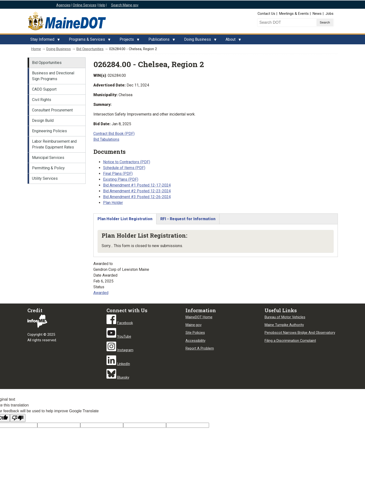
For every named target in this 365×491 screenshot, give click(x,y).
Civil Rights (41, 99)
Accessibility (195, 340)
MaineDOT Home (199, 317)
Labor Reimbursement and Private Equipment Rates (54, 144)
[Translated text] (144, 425)
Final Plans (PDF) (118, 173)
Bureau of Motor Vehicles (285, 317)
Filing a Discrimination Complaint (290, 340)
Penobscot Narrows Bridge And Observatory (300, 332)
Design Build (43, 120)
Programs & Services (88, 40)
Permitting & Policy (48, 168)
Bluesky (123, 377)
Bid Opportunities (90, 49)
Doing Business (199, 40)
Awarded (100, 292)
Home (36, 49)
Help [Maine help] (101, 5)
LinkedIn (123, 364)
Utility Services (45, 178)
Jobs (329, 13)
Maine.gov (194, 325)
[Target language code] (58, 425)
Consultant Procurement (52, 110)
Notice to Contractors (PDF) (126, 162)
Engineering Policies (49, 131)
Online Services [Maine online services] (84, 5)
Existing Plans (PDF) (120, 179)
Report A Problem (200, 348)
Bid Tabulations (106, 139)
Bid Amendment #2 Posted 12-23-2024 (137, 191)
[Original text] (101, 425)
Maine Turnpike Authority (284, 325)
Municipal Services (48, 157)
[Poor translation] (17, 418)
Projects (128, 40)
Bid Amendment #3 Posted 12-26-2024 (137, 197)
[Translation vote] (187, 425)
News (317, 13)
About (232, 40)
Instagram (125, 350)
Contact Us (266, 13)
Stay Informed (43, 40)
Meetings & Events (294, 13)
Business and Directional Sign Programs (53, 76)
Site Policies (195, 332)
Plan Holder (113, 202)
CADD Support (44, 89)
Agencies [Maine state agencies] (63, 5)
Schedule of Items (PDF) (124, 167)
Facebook (125, 323)
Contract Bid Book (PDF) (114, 133)
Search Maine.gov (124, 5)
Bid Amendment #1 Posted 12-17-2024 (137, 185)
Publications (160, 40)
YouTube (124, 336)
